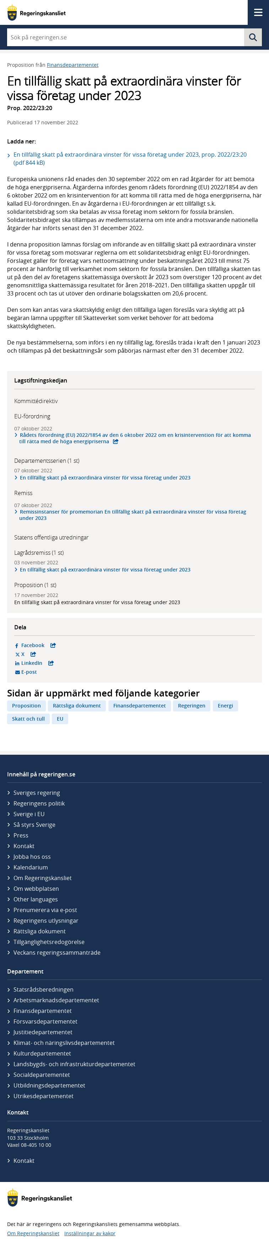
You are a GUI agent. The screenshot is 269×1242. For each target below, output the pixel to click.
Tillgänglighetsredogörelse (49, 942)
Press (21, 835)
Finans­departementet (43, 1011)
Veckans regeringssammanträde (57, 952)
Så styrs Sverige (34, 825)
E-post (56, 672)
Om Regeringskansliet (43, 878)
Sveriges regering (37, 793)
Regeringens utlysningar (46, 920)
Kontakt (24, 846)
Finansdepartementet (72, 64)
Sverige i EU (29, 814)
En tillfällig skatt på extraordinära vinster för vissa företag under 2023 (105, 477)
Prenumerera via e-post (45, 910)
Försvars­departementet (45, 1021)
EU (60, 718)
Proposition (26, 705)
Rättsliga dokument (77, 705)
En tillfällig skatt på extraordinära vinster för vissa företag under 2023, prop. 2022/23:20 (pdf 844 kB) (130, 159)
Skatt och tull (28, 718)
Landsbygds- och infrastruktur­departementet (74, 1064)
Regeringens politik (39, 803)
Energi (225, 705)
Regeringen (191, 705)
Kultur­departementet (42, 1053)
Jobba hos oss (32, 857)
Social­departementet (42, 1075)
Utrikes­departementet (44, 1096)
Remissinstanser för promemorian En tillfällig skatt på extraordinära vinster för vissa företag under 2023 (132, 515)
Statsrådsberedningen (44, 989)
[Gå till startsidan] (36, 12)
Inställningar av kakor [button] (89, 1233)
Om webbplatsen (36, 889)
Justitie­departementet (43, 1032)
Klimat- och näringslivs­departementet (64, 1043)
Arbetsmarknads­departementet (56, 1000)
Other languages (36, 899)
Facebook (69, 645)
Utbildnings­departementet (49, 1085)
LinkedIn (69, 663)
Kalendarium (31, 867)
